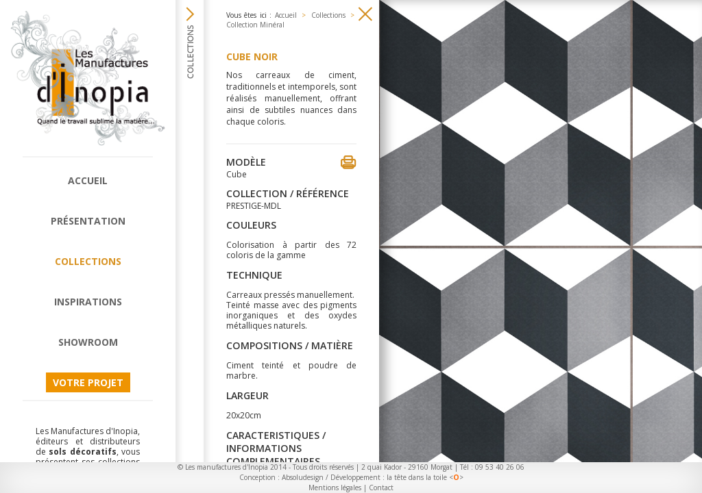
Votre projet (88, 382)
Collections (88, 261)
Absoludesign (303, 477)
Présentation (88, 220)
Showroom (88, 342)
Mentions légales (334, 487)
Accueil (88, 180)
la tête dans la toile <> (425, 477)
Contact (381, 487)
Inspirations (88, 301)
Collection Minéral (255, 24)
